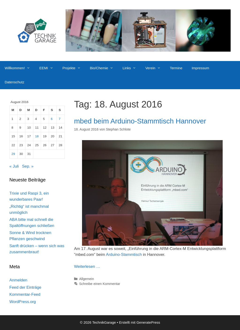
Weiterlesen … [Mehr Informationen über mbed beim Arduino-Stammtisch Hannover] (87, 266)
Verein (155, 68)
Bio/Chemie (104, 68)
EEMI (48, 68)
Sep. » (28, 166)
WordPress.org (22, 301)
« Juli (14, 166)
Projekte (74, 68)
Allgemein (86, 279)
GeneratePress (148, 322)
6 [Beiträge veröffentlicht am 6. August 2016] (52, 119)
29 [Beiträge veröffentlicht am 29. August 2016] (13, 154)
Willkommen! (20, 68)
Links (132, 68)
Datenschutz (14, 82)
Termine (176, 68)
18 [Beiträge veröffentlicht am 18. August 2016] (37, 136)
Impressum (200, 68)
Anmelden (18, 280)
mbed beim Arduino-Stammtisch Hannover (140, 121)
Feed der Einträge (25, 287)
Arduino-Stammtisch (124, 254)
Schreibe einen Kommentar (99, 284)
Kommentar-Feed (24, 294)
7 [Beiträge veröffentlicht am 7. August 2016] (59, 119)
